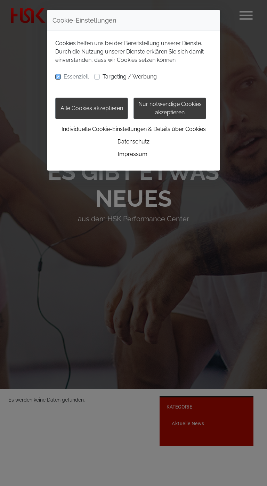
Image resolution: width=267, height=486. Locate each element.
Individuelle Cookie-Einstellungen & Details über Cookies (134, 129)
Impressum (132, 154)
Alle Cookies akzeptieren (91, 108)
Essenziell (76, 76)
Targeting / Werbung (130, 76)
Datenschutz (133, 141)
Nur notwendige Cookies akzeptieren (170, 108)
